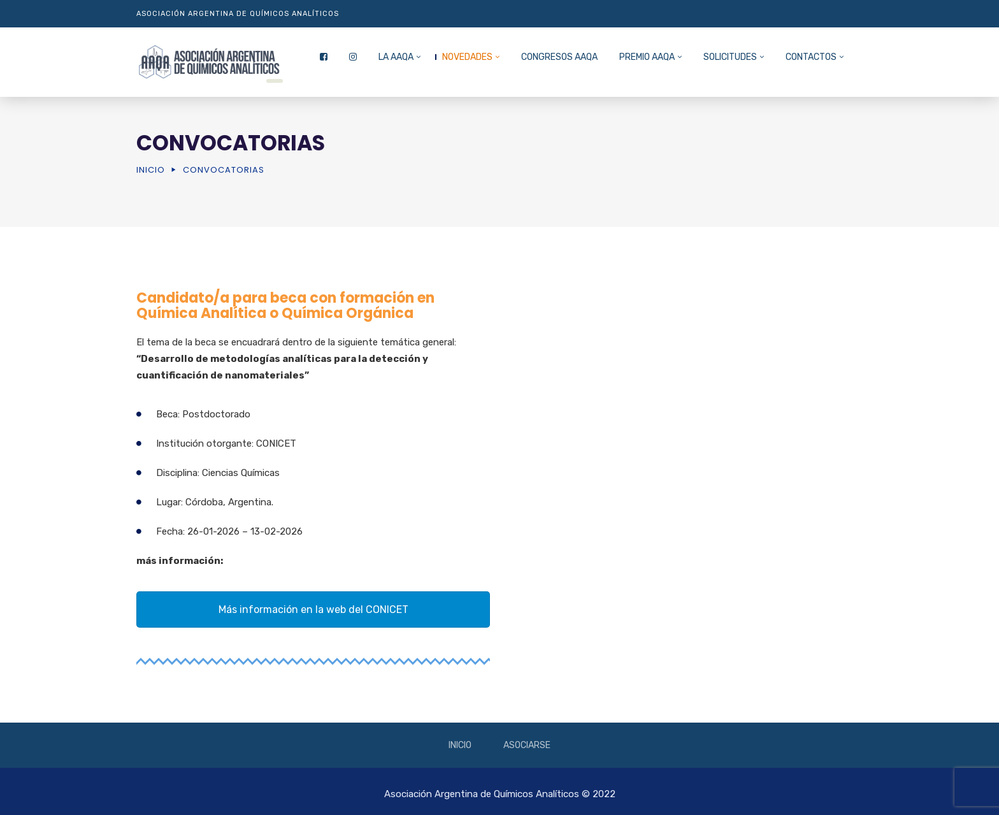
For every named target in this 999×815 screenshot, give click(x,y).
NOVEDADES (467, 57)
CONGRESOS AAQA (559, 57)
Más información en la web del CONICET (313, 609)
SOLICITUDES (730, 57)
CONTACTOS (811, 57)
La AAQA (395, 57)
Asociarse (526, 745)
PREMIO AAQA (647, 57)
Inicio (150, 170)
